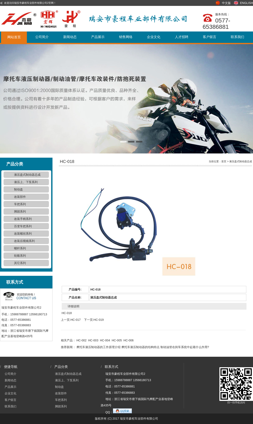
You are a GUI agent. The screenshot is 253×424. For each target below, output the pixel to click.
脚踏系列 (20, 211)
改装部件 (20, 196)
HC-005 (117, 340)
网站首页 (14, 37)
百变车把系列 (23, 226)
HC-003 (93, 340)
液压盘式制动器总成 (27, 174)
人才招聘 (181, 37)
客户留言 (209, 37)
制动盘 (18, 189)
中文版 (226, 3)
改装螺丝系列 (23, 233)
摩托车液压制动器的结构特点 (140, 347)
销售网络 (125, 37)
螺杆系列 (20, 248)
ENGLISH (246, 3)
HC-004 (105, 340)
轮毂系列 (20, 255)
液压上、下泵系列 (26, 182)
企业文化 (153, 37)
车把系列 (20, 204)
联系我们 (237, 37)
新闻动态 (70, 37)
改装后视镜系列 (24, 241)
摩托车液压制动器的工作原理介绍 (98, 347)
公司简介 (42, 37)
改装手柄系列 (23, 219)
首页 (223, 161)
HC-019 (99, 319)
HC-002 (81, 340)
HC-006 (128, 340)
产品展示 (98, 37)
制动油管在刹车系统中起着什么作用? (184, 347)
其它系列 (20, 263)
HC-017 (76, 319)
